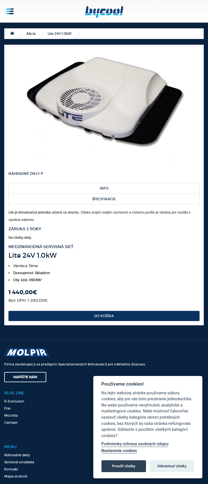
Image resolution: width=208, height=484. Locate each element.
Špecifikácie (104, 199)
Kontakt (11, 469)
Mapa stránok (15, 476)
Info (104, 188)
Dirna (33, 266)
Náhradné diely (25, 173)
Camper (11, 422)
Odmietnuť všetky (171, 466)
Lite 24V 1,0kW (59, 33)
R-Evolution (14, 401)
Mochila (11, 415)
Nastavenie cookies (119, 450)
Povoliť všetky (123, 466)
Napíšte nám (25, 377)
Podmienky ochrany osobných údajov (135, 444)
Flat (7, 408)
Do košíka (104, 316)
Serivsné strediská (19, 462)
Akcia (31, 33)
